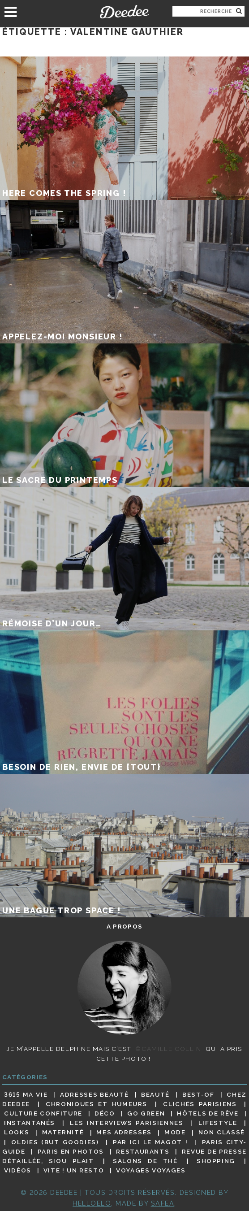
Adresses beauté (94, 1094)
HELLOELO (92, 1203)
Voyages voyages (150, 1170)
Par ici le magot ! (150, 1142)
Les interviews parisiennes (126, 1122)
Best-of (198, 1094)
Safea (163, 1203)
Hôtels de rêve (207, 1113)
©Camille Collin (168, 1048)
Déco (104, 1113)
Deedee (124, 11)
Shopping (216, 1160)
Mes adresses (123, 1132)
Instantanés (29, 1122)
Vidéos (17, 1170)
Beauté (155, 1094)
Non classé (221, 1132)
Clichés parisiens (199, 1103)
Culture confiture (43, 1113)
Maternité (63, 1132)
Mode (175, 1132)
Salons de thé (145, 1160)
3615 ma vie (25, 1094)
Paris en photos (71, 1151)
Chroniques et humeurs (96, 1103)
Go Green (146, 1113)
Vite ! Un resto (73, 1170)
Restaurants (142, 1151)
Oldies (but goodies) (55, 1142)
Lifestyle (217, 1122)
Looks (16, 1132)
